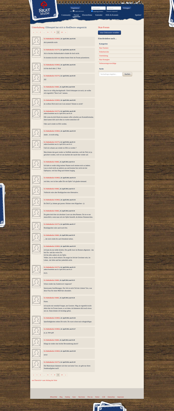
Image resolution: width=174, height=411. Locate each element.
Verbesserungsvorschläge (107, 63)
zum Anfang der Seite (49, 380)
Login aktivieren (78, 11)
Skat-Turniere (103, 48)
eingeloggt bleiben (97, 11)
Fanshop (67, 397)
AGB (103, 397)
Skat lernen (81, 397)
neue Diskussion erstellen (109, 33)
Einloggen (126, 8)
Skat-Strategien (104, 60)
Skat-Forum (103, 27)
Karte (74, 397)
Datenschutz (111, 397)
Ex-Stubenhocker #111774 (52, 50)
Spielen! (138, 15)
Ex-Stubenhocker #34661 (51, 87)
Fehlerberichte (104, 52)
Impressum (120, 397)
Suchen (127, 74)
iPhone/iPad (53, 397)
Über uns (90, 397)
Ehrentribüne (87, 15)
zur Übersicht (36, 380)
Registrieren (75, 8)
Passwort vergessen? (112, 11)
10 (62, 32)
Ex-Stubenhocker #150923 (52, 39)
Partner (97, 397)
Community (66, 15)
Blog (61, 397)
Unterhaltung (38, 27)
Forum (76, 15)
